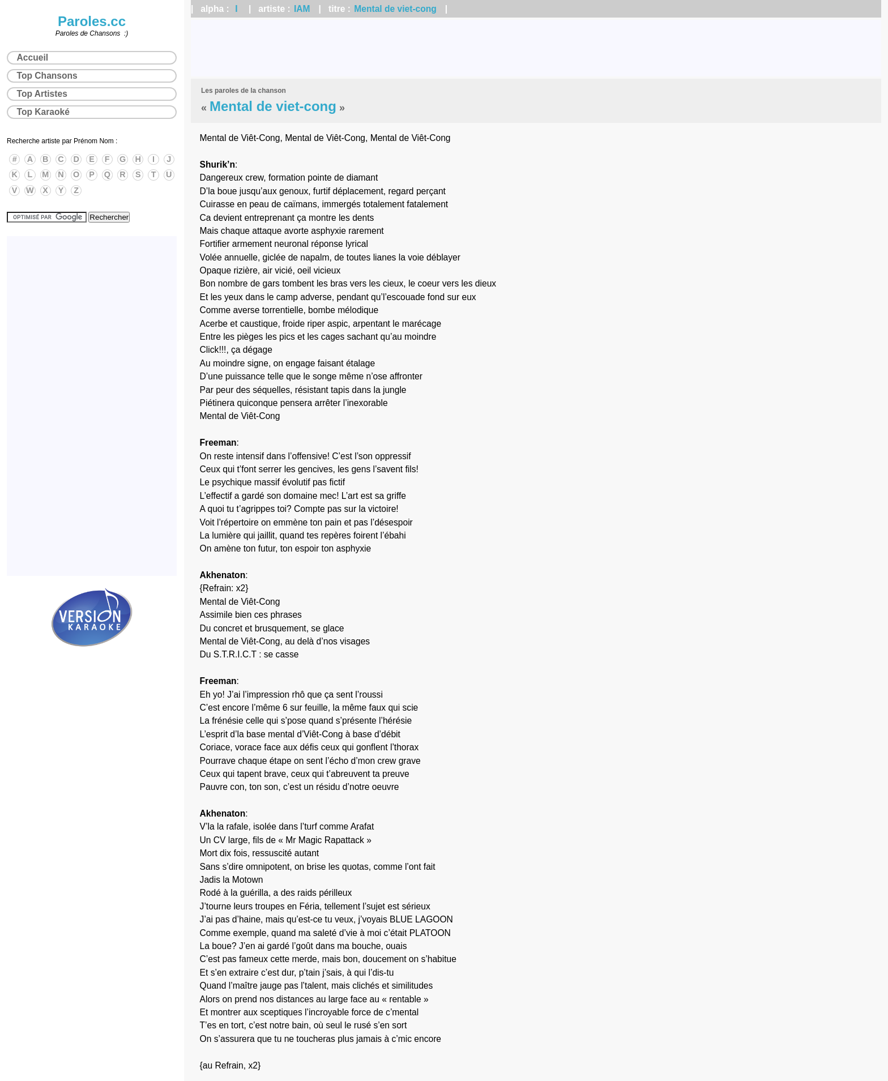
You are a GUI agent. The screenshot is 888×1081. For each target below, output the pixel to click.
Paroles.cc (92, 21)
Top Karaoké (43, 112)
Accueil (32, 57)
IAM (302, 9)
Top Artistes (42, 94)
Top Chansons (47, 75)
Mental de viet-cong (395, 9)
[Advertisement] (536, 48)
